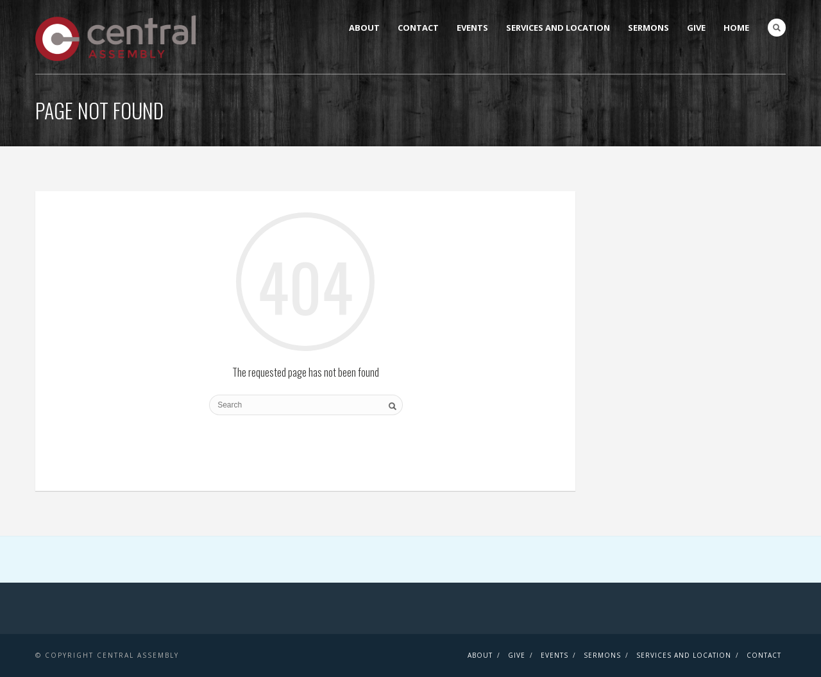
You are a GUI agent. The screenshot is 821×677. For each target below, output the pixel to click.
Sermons (648, 27)
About (364, 27)
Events (472, 27)
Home (736, 27)
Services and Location (558, 27)
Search (777, 28)
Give (696, 27)
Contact (418, 27)
